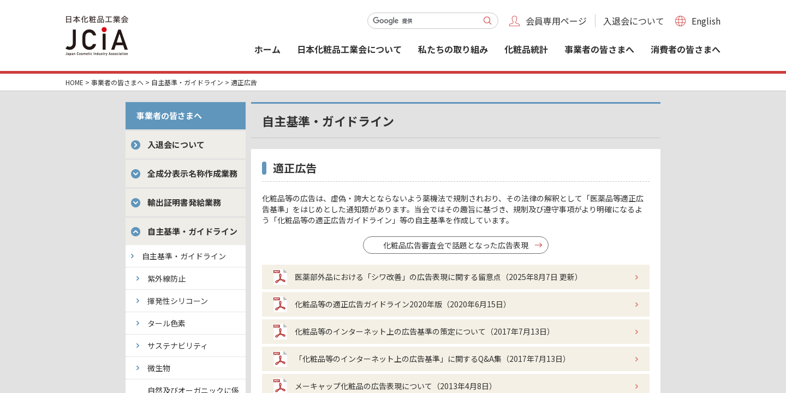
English (706, 20)
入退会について (633, 20)
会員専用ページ (556, 20)
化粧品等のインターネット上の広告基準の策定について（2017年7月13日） (425, 331)
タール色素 (166, 323)
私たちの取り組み (453, 49)
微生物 (158, 367)
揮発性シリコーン (177, 300)
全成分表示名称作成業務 (192, 173)
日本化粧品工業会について (349, 49)
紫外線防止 (166, 278)
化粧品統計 (526, 49)
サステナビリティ (177, 345)
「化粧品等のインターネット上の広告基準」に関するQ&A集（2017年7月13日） (432, 358)
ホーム (267, 49)
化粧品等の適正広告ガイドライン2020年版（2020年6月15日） (403, 304)
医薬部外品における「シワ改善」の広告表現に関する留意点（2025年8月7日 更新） (438, 276)
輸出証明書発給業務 (184, 202)
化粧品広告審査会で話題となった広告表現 (455, 245)
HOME (75, 82)
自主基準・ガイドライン (187, 82)
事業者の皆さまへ (599, 49)
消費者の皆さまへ (685, 49)
